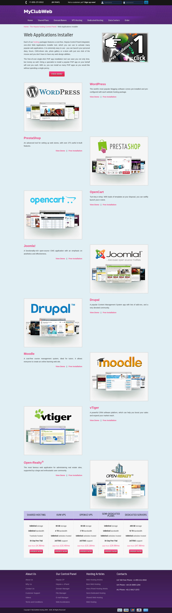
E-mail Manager (62, 598)
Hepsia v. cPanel (62, 584)
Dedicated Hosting (95, 20)
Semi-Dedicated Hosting (95, 593)
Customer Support (33, 593)
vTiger (94, 407)
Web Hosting (91, 602)
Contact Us (30, 589)
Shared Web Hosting (94, 598)
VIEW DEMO (56, 74)
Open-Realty (34, 462)
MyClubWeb (38, 11)
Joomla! (30, 246)
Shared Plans (43, 20)
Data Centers (114, 20)
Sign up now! (90, 2)
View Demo (94, 97)
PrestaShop (32, 138)
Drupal (95, 299)
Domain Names (60, 20)
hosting (36, 42)
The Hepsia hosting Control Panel (43, 27)
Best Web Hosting (93, 584)
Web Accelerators (63, 602)
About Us (29, 580)
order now (36, 551)
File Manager (61, 593)
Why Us (29, 584)
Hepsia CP (60, 580)
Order (127, 20)
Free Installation (109, 97)
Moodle (29, 353)
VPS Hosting (77, 20)
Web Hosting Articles (94, 580)
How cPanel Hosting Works (97, 589)
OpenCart (97, 192)
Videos (28, 598)
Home (30, 20)
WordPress (98, 84)
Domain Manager (63, 589)
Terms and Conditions (34, 602)
